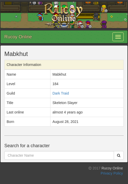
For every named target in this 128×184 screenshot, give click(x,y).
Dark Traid (61, 93)
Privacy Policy (112, 173)
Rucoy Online (18, 36)
